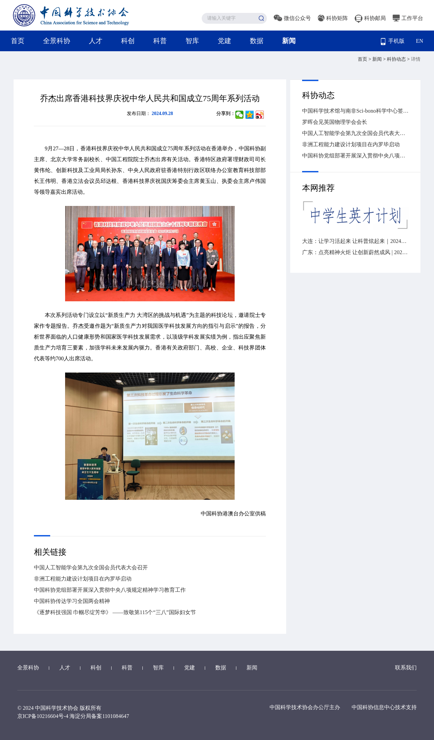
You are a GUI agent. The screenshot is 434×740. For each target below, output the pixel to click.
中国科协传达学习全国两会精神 (72, 601)
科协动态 (397, 59)
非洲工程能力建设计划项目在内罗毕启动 (83, 579)
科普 (160, 40)
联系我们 (406, 667)
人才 (95, 40)
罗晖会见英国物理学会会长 (334, 122)
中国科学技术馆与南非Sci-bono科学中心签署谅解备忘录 (355, 111)
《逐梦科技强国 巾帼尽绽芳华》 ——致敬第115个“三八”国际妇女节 (115, 612)
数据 (256, 40)
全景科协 (56, 40)
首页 (17, 40)
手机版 (393, 41)
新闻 (289, 40)
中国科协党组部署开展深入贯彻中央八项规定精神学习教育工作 (110, 590)
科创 (128, 40)
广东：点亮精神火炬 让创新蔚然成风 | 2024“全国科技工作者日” (355, 252)
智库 (192, 40)
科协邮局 (370, 18)
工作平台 (408, 18)
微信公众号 (292, 18)
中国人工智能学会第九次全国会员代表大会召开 (91, 567)
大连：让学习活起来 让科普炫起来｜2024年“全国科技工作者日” (355, 241)
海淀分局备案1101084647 (99, 716)
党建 (224, 40)
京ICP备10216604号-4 (42, 716)
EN (419, 41)
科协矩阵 (333, 18)
